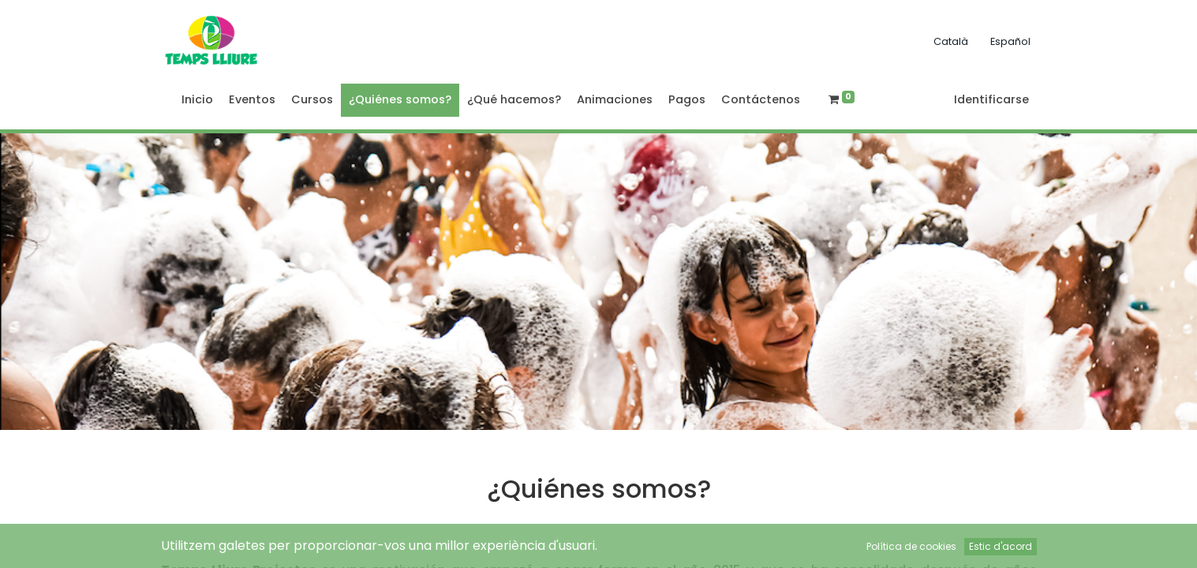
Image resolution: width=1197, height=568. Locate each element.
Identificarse (991, 99)
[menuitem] (197, 100)
